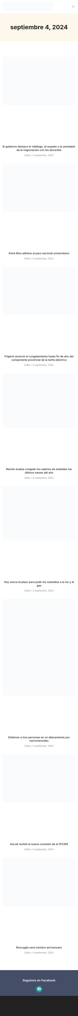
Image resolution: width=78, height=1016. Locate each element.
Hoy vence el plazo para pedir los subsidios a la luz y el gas (39, 583)
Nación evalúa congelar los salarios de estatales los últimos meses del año (39, 470)
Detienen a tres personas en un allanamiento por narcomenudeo (39, 739)
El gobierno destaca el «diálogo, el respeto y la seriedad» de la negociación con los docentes (39, 148)
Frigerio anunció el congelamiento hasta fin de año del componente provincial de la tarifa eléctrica (39, 358)
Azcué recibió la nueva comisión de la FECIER (39, 844)
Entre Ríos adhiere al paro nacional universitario (39, 253)
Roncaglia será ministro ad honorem (39, 947)
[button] (73, 6)
